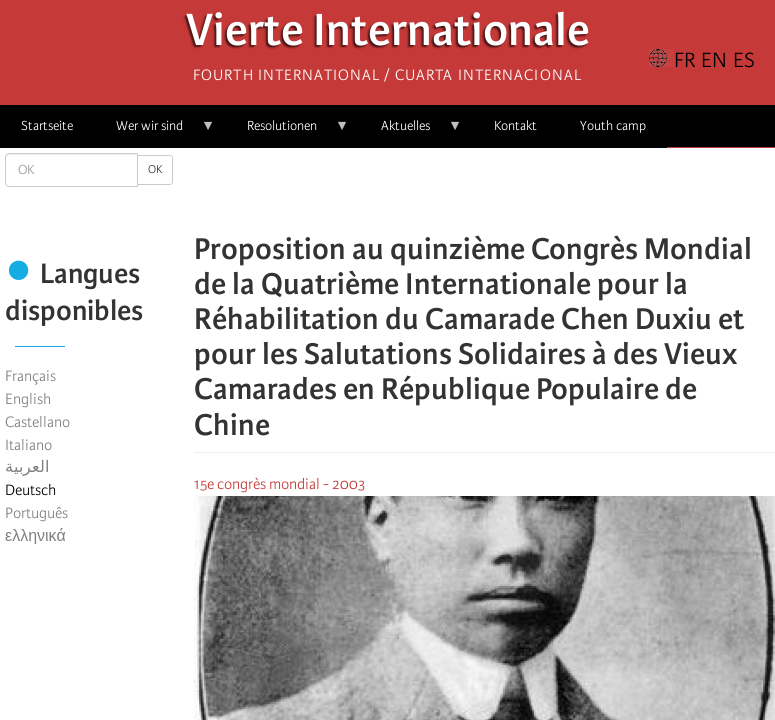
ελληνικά (35, 536)
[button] (540, 190)
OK (155, 169)
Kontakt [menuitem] (515, 125)
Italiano (28, 445)
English (28, 399)
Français (30, 376)
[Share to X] (456, 190)
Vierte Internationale (388, 35)
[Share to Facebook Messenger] (484, 190)
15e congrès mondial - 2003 (279, 484)
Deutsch (30, 490)
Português (36, 513)
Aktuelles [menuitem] (411, 132)
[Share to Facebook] (428, 190)
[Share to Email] (512, 190)
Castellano (37, 422)
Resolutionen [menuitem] (287, 132)
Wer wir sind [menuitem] (155, 132)
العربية (27, 467)
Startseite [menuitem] (47, 125)
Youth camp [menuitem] (613, 125)
